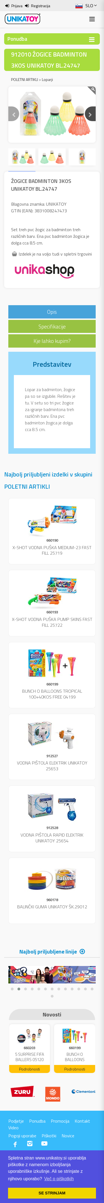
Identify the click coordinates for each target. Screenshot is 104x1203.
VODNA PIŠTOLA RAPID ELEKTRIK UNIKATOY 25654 (52, 838)
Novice (68, 1135)
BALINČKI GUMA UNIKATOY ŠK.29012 (52, 906)
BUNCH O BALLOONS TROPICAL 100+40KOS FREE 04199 (52, 694)
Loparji (47, 79)
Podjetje (16, 1121)
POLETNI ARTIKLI (24, 79)
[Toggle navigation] (92, 39)
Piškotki (49, 1135)
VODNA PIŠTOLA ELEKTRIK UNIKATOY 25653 (52, 765)
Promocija (60, 1121)
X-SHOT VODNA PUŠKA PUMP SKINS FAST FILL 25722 (52, 622)
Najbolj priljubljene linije (48, 951)
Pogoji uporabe (22, 1135)
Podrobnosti (29, 1069)
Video (13, 1127)
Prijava (16, 6)
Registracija (40, 6)
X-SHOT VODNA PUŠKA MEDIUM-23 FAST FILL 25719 (52, 550)
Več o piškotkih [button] (59, 1178)
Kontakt (82, 1121)
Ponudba (37, 1121)
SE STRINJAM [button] (52, 1193)
